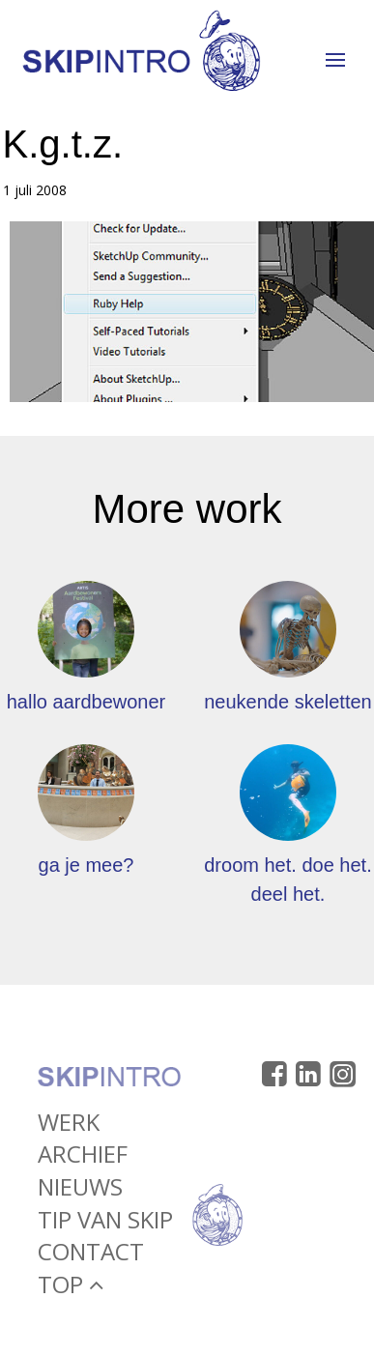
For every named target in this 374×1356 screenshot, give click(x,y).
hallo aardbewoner (86, 701)
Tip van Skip (105, 1222)
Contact (91, 1255)
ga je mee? (86, 865)
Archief (83, 1157)
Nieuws (80, 1190)
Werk (69, 1125)
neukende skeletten (287, 701)
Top (70, 1287)
